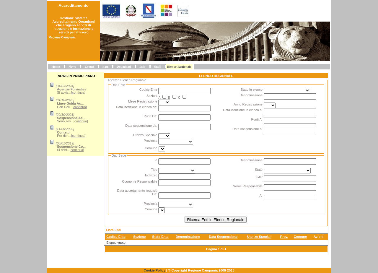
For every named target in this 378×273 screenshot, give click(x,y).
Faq (105, 66)
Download (124, 66)
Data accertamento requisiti (137, 190)
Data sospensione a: (247, 129)
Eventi (89, 66)
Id (155, 160)
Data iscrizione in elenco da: (136, 107)
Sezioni (151, 96)
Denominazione (251, 95)
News (72, 66)
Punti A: (257, 119)
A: (261, 195)
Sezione (139, 236)
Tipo (154, 169)
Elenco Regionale (179, 66)
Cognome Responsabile (139, 181)
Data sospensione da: (141, 125)
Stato (259, 169)
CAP (259, 177)
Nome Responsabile (248, 186)
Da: (154, 194)
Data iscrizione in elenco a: (243, 110)
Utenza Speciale (145, 135)
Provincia (150, 140)
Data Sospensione (223, 236)
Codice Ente (148, 89)
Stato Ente (160, 236)
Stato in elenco (252, 89)
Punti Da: (150, 116)
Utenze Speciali (259, 236)
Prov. (284, 236)
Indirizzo (151, 175)
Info (142, 66)
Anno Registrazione (248, 104)
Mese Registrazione (142, 101)
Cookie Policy (154, 270)
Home (55, 66)
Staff (157, 66)
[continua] (78, 92)
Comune (151, 148)
